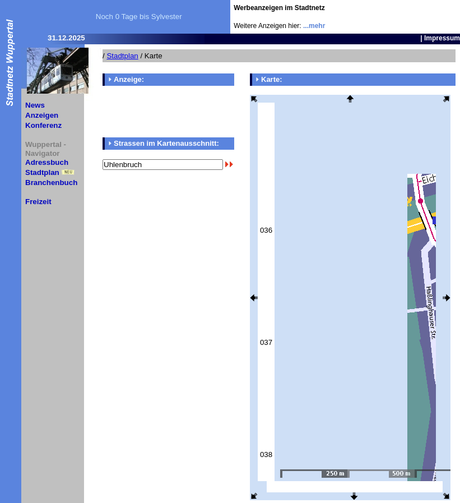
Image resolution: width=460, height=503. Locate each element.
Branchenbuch (51, 182)
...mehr (314, 26)
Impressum (442, 38)
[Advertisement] (394, 17)
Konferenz (43, 125)
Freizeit (38, 201)
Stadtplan (42, 172)
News (35, 105)
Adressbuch (46, 162)
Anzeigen (41, 115)
